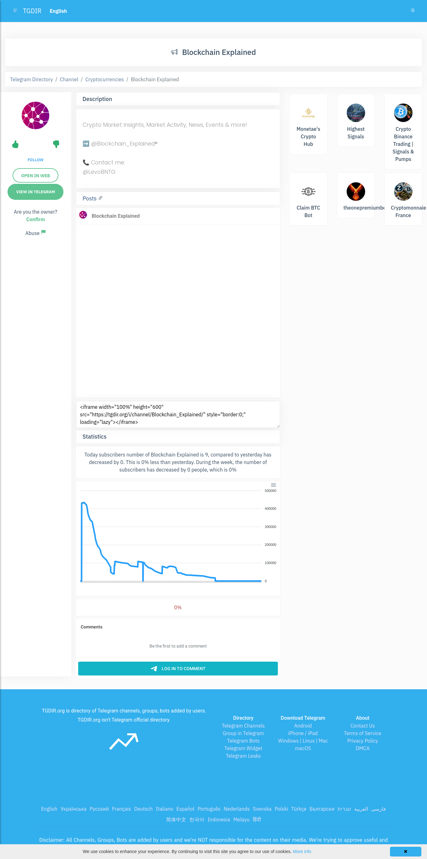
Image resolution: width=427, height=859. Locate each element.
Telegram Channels (243, 726)
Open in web (35, 176)
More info (302, 851)
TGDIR (32, 11)
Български (322, 809)
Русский (99, 809)
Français (121, 809)
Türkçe (298, 809)
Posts (90, 198)
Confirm (35, 219)
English (49, 809)
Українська (74, 809)
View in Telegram (35, 192)
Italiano (164, 809)
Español (185, 809)
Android (303, 726)
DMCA (363, 748)
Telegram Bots (243, 741)
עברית (344, 809)
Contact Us (362, 726)
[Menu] (273, 485)
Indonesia (219, 819)
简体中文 (176, 819)
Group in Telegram (243, 733)
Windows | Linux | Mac (303, 741)
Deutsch (143, 809)
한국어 (196, 819)
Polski (281, 809)
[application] (178, 536)
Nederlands (237, 809)
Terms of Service (362, 733)
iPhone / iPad (303, 733)
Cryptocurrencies (104, 79)
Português (208, 809)
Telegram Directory (31, 79)
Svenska (262, 809)
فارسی (378, 809)
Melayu (241, 819)
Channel (69, 79)
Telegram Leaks (243, 756)
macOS (303, 748)
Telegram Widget (243, 748)
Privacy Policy (362, 741)
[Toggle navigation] (412, 11)
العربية (361, 809)
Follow (36, 160)
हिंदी (257, 819)
